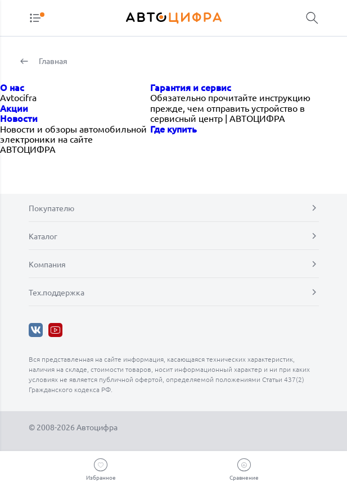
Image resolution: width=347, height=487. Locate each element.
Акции (14, 108)
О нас (12, 87)
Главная (52, 60)
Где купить (173, 128)
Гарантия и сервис (190, 87)
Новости (19, 118)
